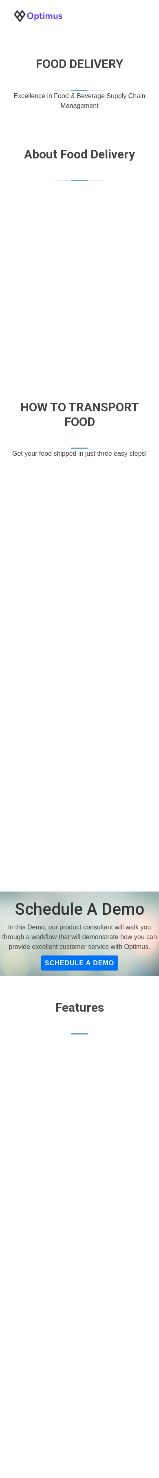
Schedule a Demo (79, 963)
